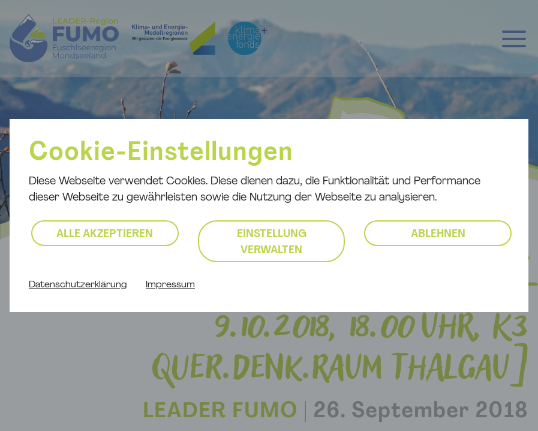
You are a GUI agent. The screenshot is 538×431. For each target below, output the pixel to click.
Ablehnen (438, 234)
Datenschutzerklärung (78, 285)
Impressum (170, 285)
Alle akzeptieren (104, 234)
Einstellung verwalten (271, 242)
